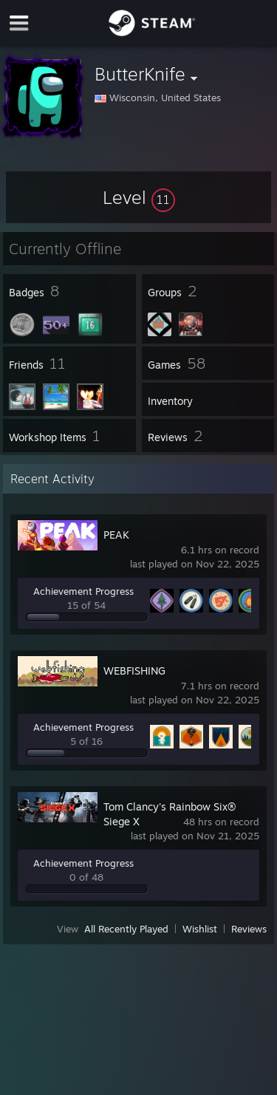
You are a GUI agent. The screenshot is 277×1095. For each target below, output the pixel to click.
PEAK (116, 534)
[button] (139, 197)
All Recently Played (126, 929)
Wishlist (199, 929)
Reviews (249, 929)
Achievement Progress (83, 591)
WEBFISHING (134, 670)
